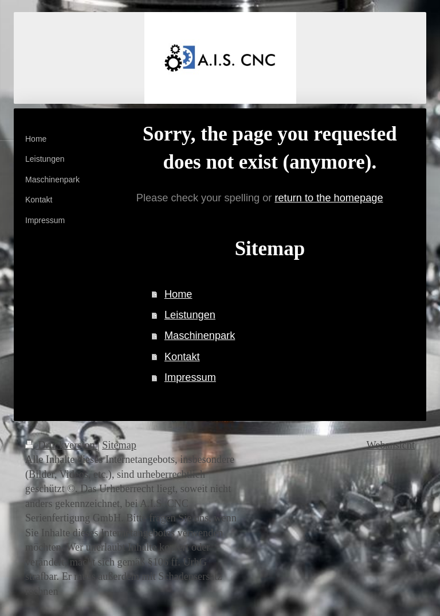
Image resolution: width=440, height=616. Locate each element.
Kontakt (182, 356)
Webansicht (391, 445)
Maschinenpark (199, 335)
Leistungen (189, 315)
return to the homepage (328, 198)
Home (178, 294)
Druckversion (61, 445)
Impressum (190, 377)
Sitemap (119, 445)
